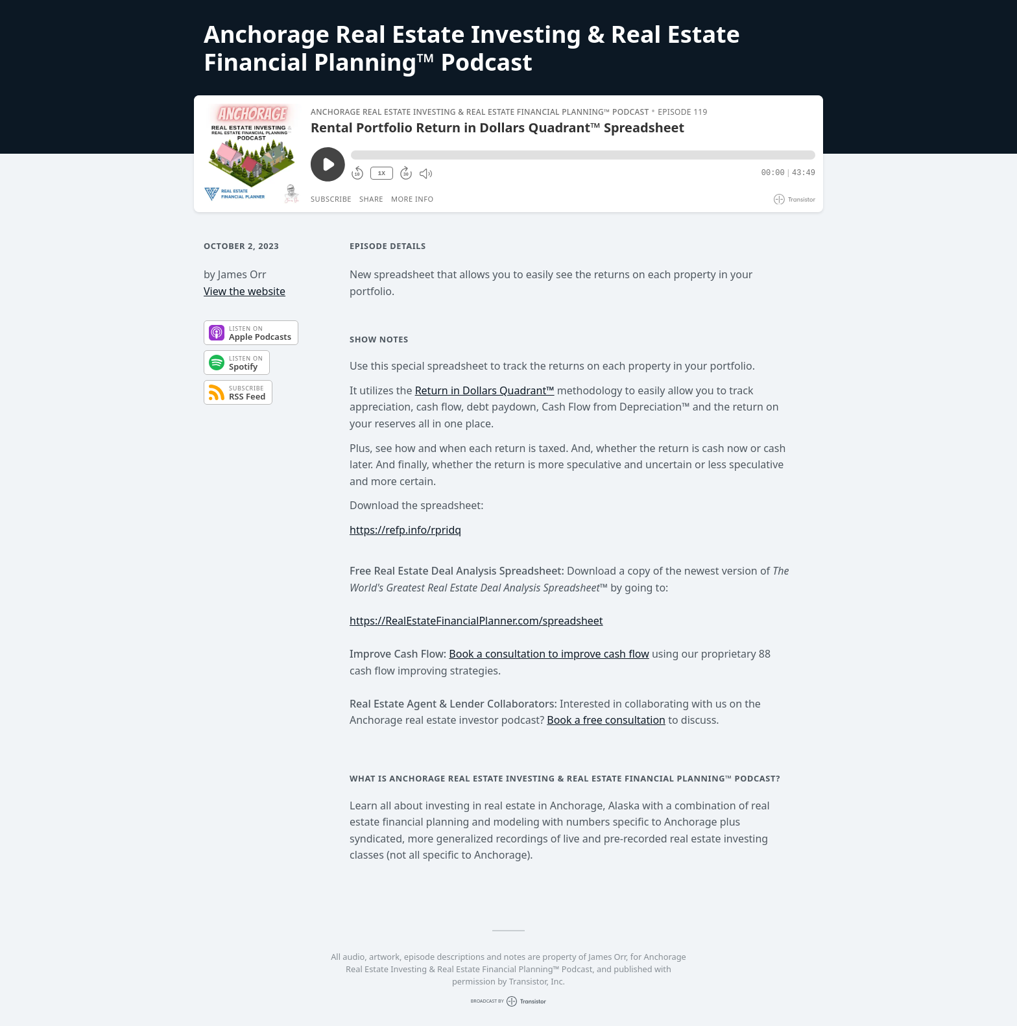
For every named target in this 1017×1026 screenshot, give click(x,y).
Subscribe (331, 199)
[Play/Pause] (252, 153)
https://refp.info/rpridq (405, 530)
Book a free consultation (606, 720)
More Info (412, 199)
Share (371, 199)
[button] (583, 155)
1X (381, 173)
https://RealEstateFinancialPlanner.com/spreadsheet (476, 621)
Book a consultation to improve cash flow (549, 654)
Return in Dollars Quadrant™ (485, 390)
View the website (244, 291)
